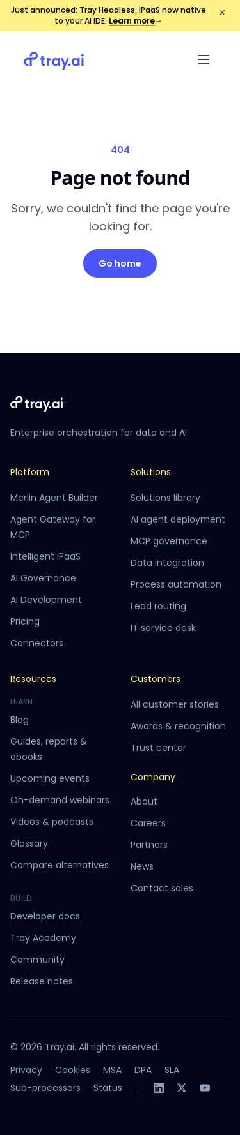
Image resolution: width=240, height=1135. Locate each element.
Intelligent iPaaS (45, 556)
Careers (148, 823)
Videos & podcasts (51, 821)
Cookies (72, 1070)
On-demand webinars (59, 800)
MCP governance (169, 541)
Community (37, 959)
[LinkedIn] (159, 1088)
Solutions (151, 472)
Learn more (136, 20)
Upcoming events (50, 778)
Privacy (26, 1070)
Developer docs (45, 916)
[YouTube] (205, 1088)
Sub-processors (45, 1087)
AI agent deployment (178, 519)
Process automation (176, 584)
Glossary (29, 843)
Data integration (167, 562)
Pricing (25, 621)
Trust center (158, 747)
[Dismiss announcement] (222, 12)
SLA (171, 1070)
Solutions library (165, 497)
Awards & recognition (178, 726)
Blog (19, 719)
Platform (29, 472)
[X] (182, 1088)
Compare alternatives (59, 865)
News (142, 866)
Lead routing (158, 606)
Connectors (36, 643)
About (144, 801)
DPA (143, 1070)
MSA (112, 1070)
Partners (149, 844)
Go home (120, 263)
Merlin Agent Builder (54, 497)
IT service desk (163, 627)
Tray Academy (43, 937)
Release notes (41, 981)
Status (107, 1087)
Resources (33, 678)
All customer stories (175, 704)
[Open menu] (203, 59)
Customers (155, 678)
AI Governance (43, 578)
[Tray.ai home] (54, 59)
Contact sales (162, 888)
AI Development (46, 599)
